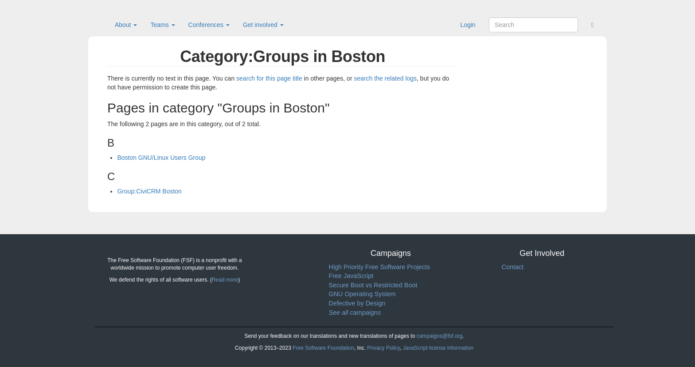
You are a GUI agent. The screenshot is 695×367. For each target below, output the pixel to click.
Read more (225, 280)
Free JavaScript (351, 275)
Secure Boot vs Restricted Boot (373, 285)
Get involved (263, 24)
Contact (513, 266)
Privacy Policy (383, 348)
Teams (162, 24)
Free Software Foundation (323, 348)
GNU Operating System (362, 293)
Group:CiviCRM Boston (149, 191)
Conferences (209, 24)
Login (468, 24)
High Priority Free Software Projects (379, 266)
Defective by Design (357, 303)
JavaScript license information (438, 348)
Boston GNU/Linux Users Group (161, 157)
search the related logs (385, 78)
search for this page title (269, 78)
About (126, 24)
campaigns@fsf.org (440, 336)
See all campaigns (355, 312)
